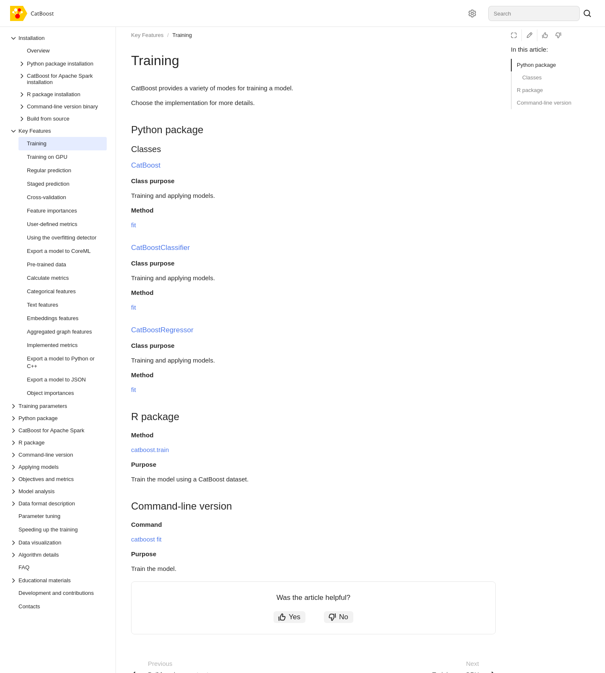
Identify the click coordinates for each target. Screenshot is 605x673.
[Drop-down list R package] (58, 442)
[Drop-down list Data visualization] (58, 542)
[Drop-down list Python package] (58, 418)
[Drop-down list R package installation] (62, 94)
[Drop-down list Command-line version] (58, 455)
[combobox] (534, 13)
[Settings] (472, 13)
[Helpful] (545, 35)
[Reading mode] (514, 35)
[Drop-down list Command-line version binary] (62, 106)
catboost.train (150, 449)
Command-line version (544, 103)
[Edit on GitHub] (529, 35)
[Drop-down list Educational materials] (58, 580)
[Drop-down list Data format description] (58, 503)
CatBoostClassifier (160, 248)
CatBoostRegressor (162, 330)
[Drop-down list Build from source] (62, 119)
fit (133, 225)
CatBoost (145, 165)
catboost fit (146, 539)
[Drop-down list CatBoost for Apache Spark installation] (62, 79)
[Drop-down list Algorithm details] (58, 555)
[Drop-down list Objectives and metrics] (58, 479)
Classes (532, 77)
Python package (536, 65)
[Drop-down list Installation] (58, 38)
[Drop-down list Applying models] (58, 467)
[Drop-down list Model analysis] (58, 491)
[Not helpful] (558, 35)
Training (182, 35)
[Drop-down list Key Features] (58, 131)
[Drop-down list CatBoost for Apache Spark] (58, 430)
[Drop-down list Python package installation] (62, 64)
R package (530, 90)
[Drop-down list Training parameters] (58, 406)
